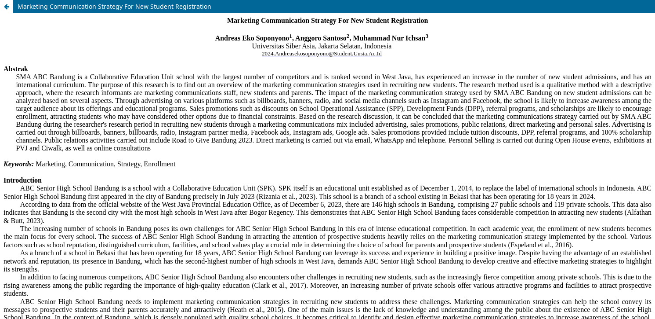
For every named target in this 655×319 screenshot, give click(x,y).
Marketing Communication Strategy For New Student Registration (114, 6)
